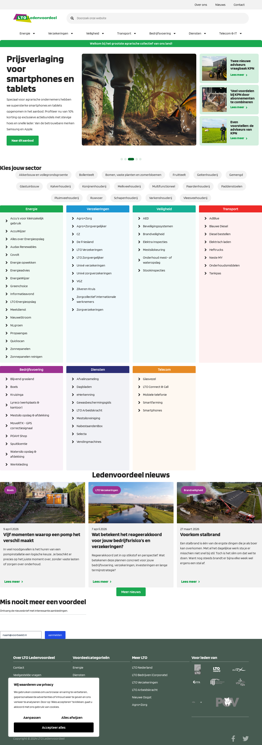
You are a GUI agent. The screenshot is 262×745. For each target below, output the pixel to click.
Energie (28, 33)
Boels (10, 490)
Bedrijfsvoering (162, 33)
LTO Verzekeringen (106, 490)
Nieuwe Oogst (141, 697)
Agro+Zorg (139, 705)
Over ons (201, 5)
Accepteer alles (54, 727)
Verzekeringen (61, 33)
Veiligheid (95, 33)
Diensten (198, 33)
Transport (127, 33)
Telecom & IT (230, 33)
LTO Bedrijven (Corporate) (150, 675)
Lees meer (237, 74)
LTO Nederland (142, 667)
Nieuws (220, 5)
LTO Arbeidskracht (145, 690)
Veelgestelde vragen (27, 675)
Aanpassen (32, 717)
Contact (239, 5)
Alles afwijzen (71, 717)
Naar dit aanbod (23, 140)
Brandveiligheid (193, 490)
